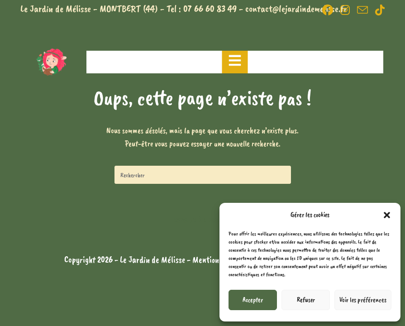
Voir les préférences (362, 300)
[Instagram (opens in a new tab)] (345, 10)
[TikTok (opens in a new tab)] (378, 10)
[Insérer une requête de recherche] (202, 175)
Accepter (253, 300)
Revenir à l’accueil (202, 220)
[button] (386, 215)
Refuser (306, 300)
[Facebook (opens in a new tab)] (328, 10)
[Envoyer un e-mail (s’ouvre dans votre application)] (362, 10)
